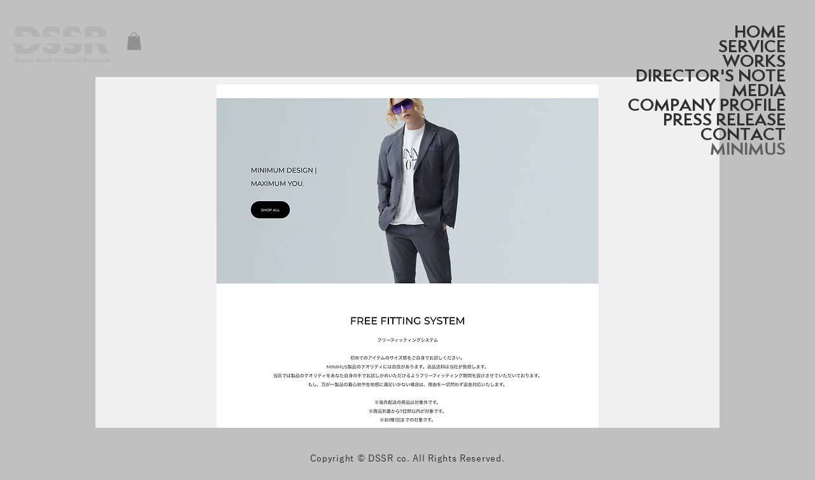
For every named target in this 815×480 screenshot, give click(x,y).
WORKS (754, 60)
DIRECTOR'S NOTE (710, 75)
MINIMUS (748, 148)
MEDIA (759, 90)
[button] (134, 41)
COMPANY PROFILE (707, 104)
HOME (760, 31)
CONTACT (743, 134)
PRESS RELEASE (724, 119)
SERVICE (752, 46)
